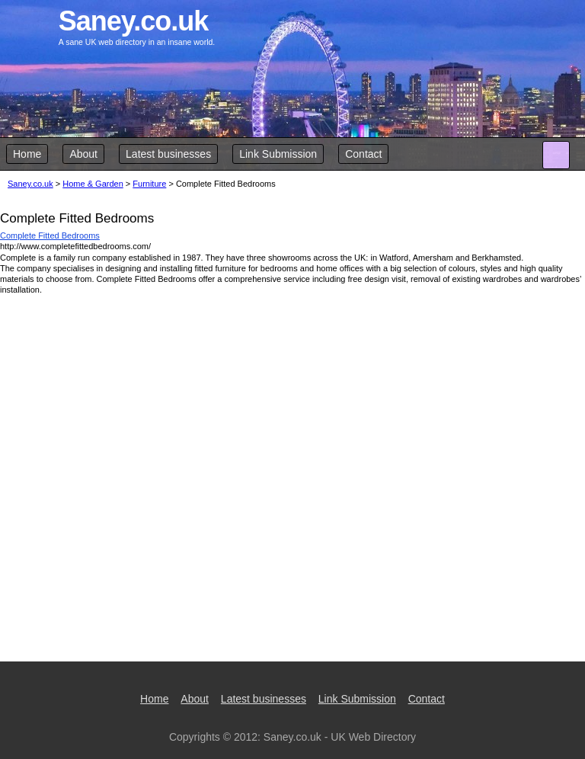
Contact (363, 154)
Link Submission (278, 154)
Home (27, 154)
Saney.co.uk (30, 183)
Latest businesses (168, 154)
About (83, 154)
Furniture (149, 183)
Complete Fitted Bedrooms (50, 235)
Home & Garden (92, 183)
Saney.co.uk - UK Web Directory (340, 737)
